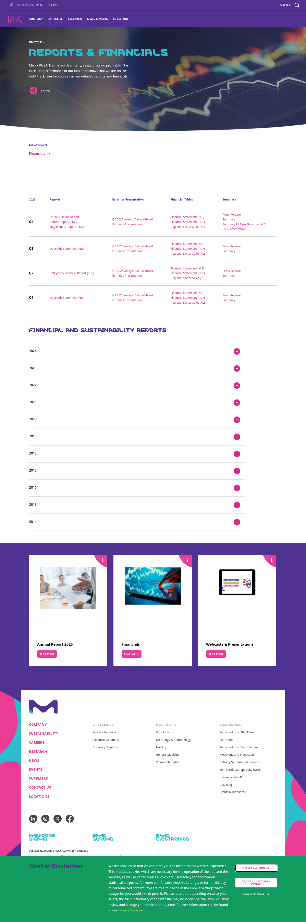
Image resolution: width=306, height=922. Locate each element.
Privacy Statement (132, 910)
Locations (39, 797)
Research (75, 19)
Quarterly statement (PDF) (67, 249)
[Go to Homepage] (12, 5)
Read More (47, 653)
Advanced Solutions (106, 740)
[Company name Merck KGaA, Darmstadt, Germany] (15, 19)
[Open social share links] (33, 90)
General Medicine (168, 754)
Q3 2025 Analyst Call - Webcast (132, 246)
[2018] (137, 454)
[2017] (137, 471)
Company (36, 19)
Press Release (231, 214)
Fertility (161, 747)
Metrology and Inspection (237, 754)
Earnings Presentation (127, 224)
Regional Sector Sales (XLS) (188, 227)
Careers (37, 742)
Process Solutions (104, 732)
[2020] (137, 420)
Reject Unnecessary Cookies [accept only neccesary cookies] (256, 882)
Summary (228, 219)
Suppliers (38, 778)
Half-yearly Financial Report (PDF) (72, 273)
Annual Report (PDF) (63, 222)
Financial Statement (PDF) (188, 222)
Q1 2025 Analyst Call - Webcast (132, 295)
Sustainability (44, 734)
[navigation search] (297, 5)
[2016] (137, 488)
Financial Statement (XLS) (187, 217)
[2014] (137, 522)
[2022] (137, 385)
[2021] (137, 403)
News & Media (97, 19)
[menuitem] (37, 19)
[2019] (137, 437)
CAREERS (284, 5)
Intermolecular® (231, 777)
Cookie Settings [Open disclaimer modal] (253, 894)
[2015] (137, 505)
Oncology (162, 732)
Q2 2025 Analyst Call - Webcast (132, 271)
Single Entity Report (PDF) (67, 227)
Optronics (226, 740)
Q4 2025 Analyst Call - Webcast (132, 219)
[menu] (78, 19)
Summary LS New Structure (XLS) (244, 224)
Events (35, 770)
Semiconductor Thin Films (237, 732)
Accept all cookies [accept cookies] (256, 867)
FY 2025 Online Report (64, 217)
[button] (12, 5)
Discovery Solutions (106, 747)
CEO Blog (226, 785)
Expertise (55, 19)
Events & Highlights (233, 792)
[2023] (137, 368)
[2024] (137, 351)
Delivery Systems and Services (240, 762)
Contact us (40, 787)
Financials (37, 153)
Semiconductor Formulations (239, 747)
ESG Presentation (233, 229)
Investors (120, 19)
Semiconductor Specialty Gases (240, 770)
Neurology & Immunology (173, 740)
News (34, 761)
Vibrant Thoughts (167, 762)
